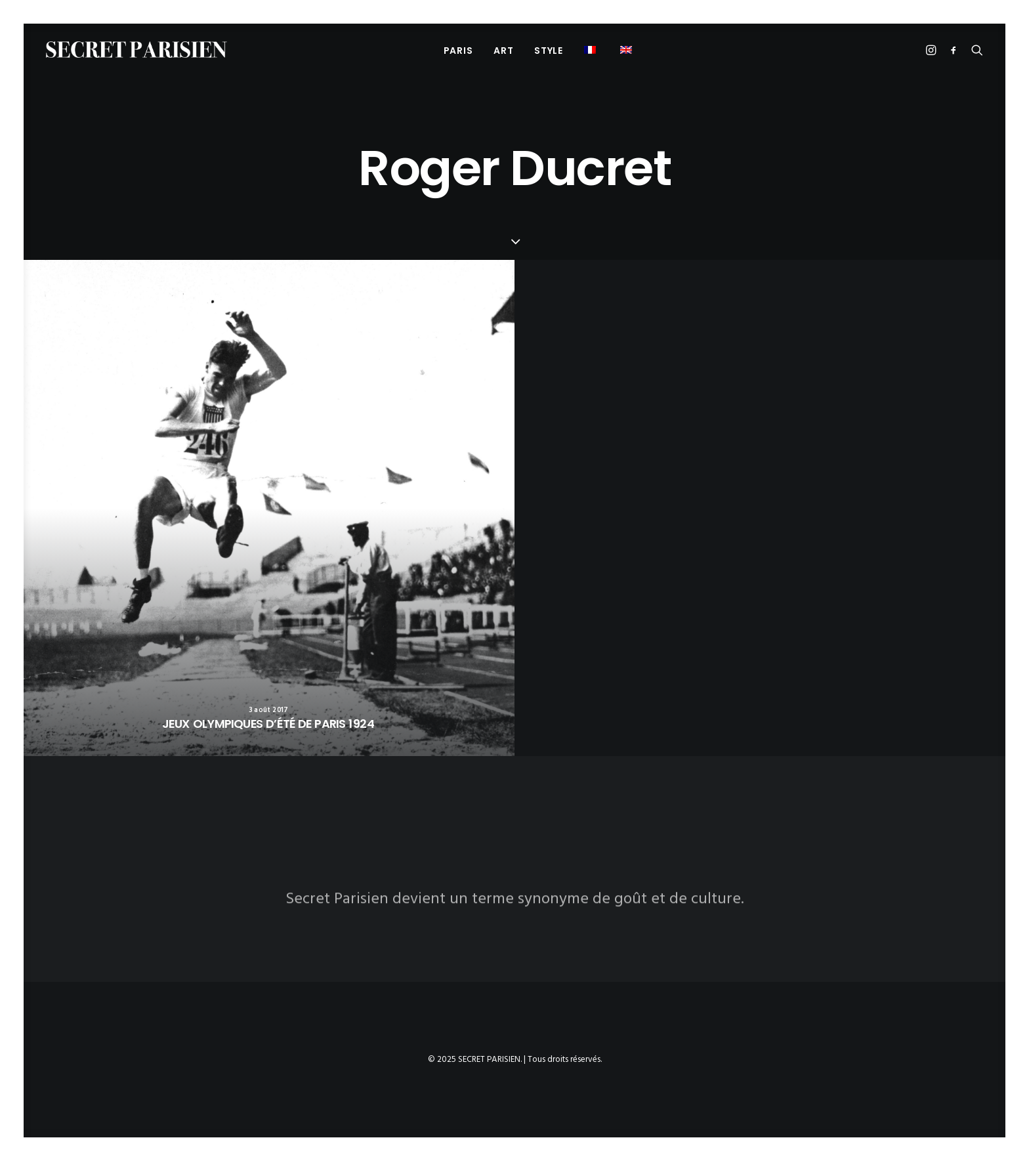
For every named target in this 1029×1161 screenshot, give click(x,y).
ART (503, 50)
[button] (591, 49)
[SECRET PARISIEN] (136, 49)
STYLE (548, 50)
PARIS (458, 50)
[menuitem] (458, 50)
